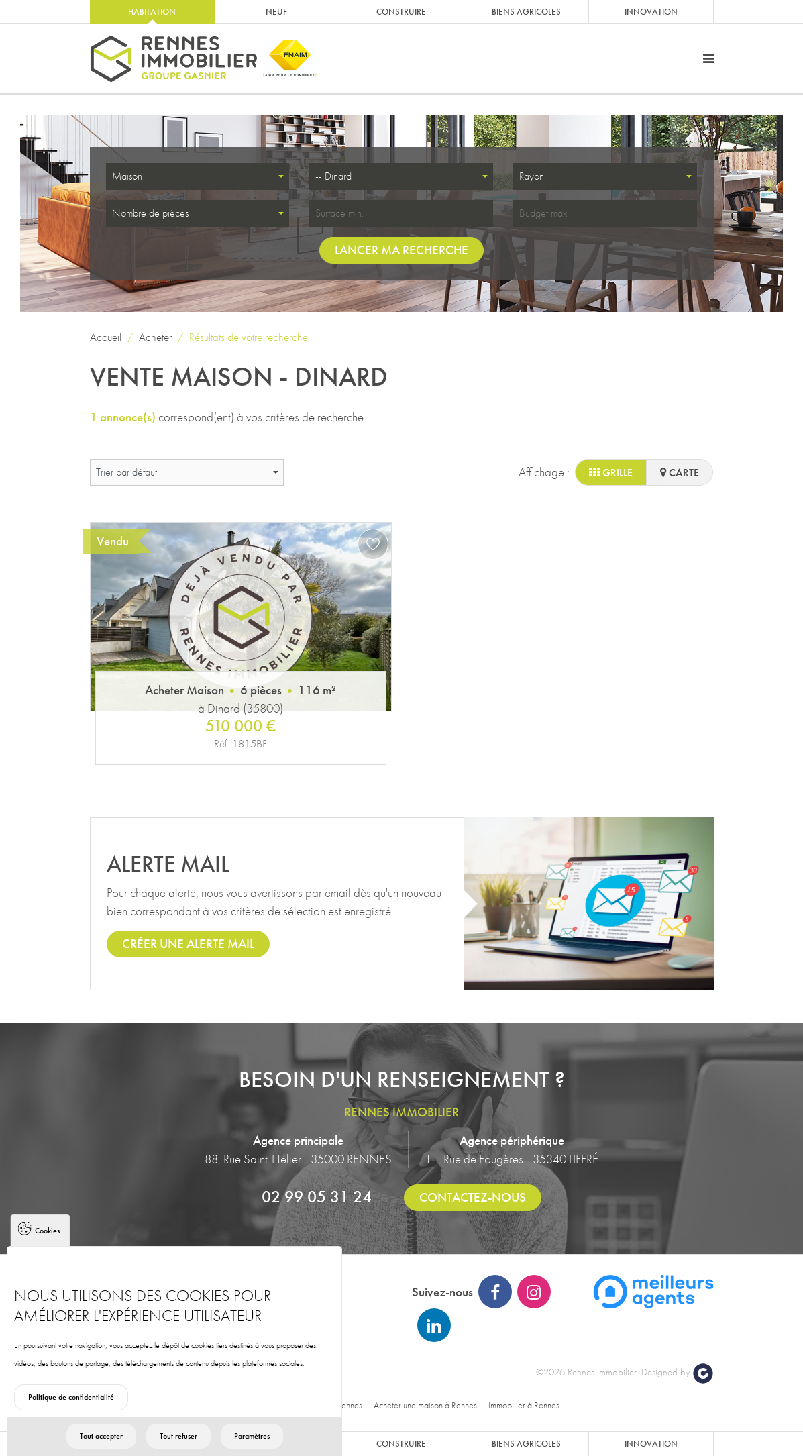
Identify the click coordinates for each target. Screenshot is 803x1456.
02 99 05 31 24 (317, 1196)
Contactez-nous (472, 1197)
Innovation (651, 11)
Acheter (155, 336)
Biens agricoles (526, 11)
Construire (401, 11)
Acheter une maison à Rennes (425, 1405)
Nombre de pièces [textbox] (150, 213)
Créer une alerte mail (188, 943)
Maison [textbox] (127, 176)
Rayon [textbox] (531, 176)
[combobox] (198, 176)
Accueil (105, 336)
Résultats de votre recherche (248, 336)
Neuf (276, 11)
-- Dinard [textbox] (333, 176)
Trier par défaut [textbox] (126, 472)
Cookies (47, 1255)
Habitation (152, 11)
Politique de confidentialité (71, 1421)
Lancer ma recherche (401, 250)
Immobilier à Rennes (523, 1405)
